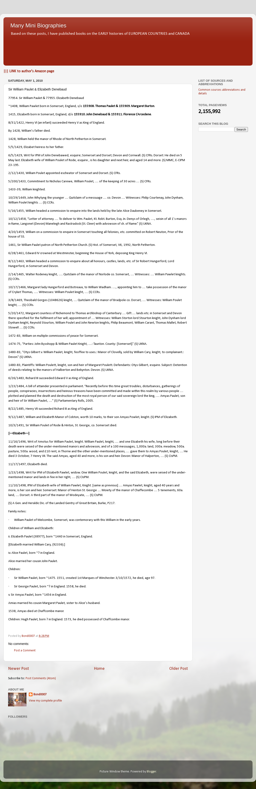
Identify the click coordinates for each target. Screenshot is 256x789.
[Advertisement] (128, 49)
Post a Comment (25, 650)
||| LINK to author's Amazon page (28, 71)
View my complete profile (45, 700)
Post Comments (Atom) (41, 678)
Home (99, 669)
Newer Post (18, 669)
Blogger (151, 771)
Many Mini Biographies (38, 25)
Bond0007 (40, 694)
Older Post (178, 669)
